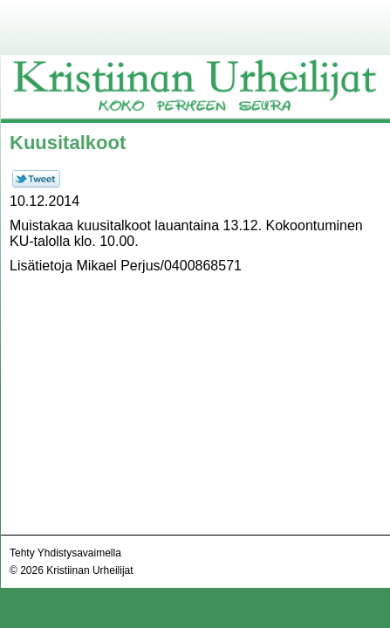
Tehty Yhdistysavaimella (65, 553)
